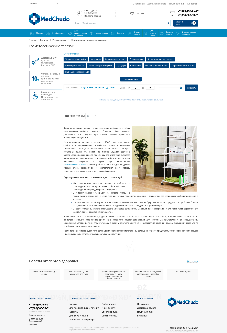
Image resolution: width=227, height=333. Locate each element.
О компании (139, 3)
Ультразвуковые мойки (75, 59)
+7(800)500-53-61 (188, 15)
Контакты (192, 3)
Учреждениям (102, 33)
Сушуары (121, 65)
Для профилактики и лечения (80, 33)
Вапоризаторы (136, 59)
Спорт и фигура (137, 33)
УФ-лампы (96, 59)
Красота (120, 33)
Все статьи (192, 261)
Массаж (39, 33)
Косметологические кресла (160, 59)
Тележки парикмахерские (100, 65)
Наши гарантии (176, 3)
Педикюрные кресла (74, 65)
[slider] (181, 88)
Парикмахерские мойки (156, 65)
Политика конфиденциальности (182, 330)
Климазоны (135, 65)
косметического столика (75, 164)
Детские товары (169, 33)
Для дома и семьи (153, 33)
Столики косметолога (115, 59)
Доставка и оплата (157, 3)
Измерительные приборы (189, 33)
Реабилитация (58, 33)
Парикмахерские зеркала (77, 72)
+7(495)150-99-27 (188, 11)
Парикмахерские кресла (183, 65)
